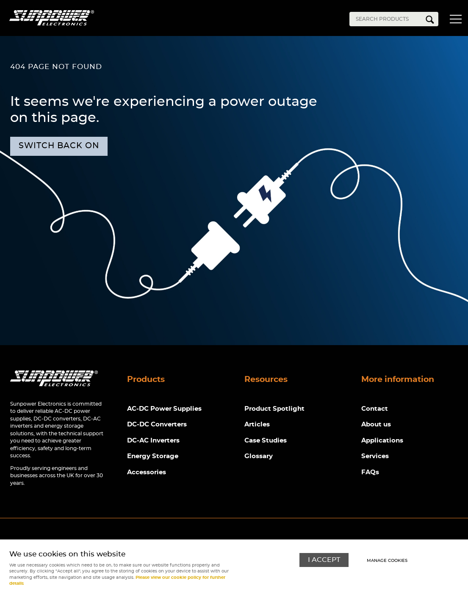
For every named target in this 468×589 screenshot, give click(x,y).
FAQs (370, 472)
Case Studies (265, 440)
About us (376, 424)
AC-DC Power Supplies (164, 409)
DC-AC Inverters (153, 440)
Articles (257, 424)
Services (375, 456)
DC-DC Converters (157, 424)
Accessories (146, 472)
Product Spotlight (274, 409)
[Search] (387, 19)
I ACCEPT (324, 560)
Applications (382, 440)
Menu (455, 20)
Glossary (258, 456)
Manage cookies (387, 561)
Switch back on (59, 146)
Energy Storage (152, 456)
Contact (374, 409)
